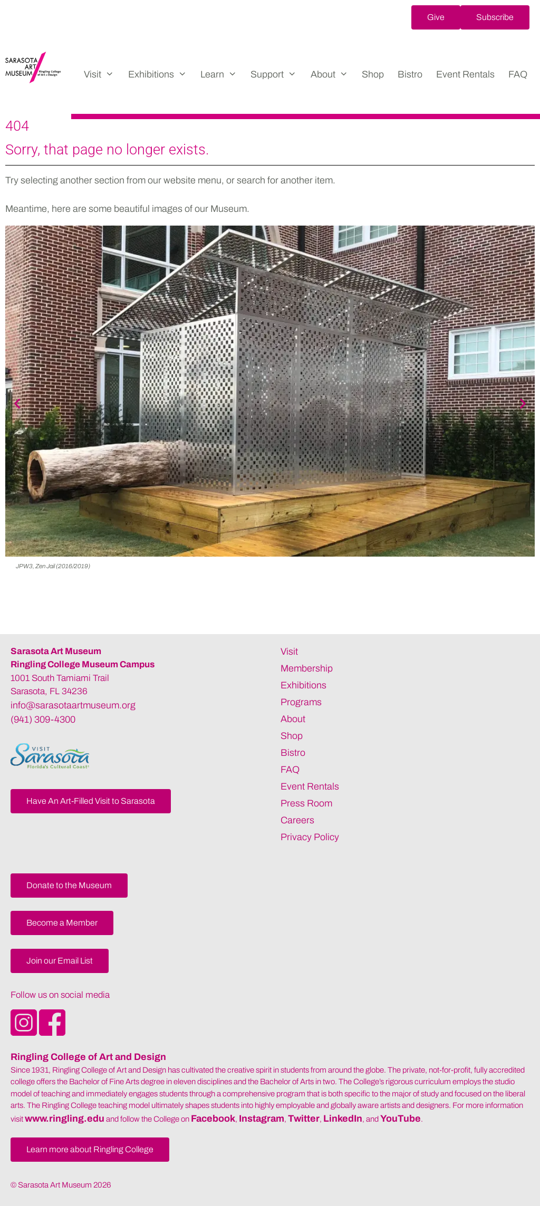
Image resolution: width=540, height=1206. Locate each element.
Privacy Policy (310, 837)
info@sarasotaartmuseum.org (73, 705)
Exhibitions (161, 74)
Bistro (410, 74)
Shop (373, 74)
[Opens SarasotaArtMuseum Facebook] (52, 1032)
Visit (102, 74)
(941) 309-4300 (43, 719)
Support (276, 74)
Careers (297, 820)
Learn (222, 74)
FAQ (517, 74)
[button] (435, 17)
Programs (301, 702)
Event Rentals (465, 74)
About (333, 74)
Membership (307, 668)
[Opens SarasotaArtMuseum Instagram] (25, 1032)
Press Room (306, 803)
